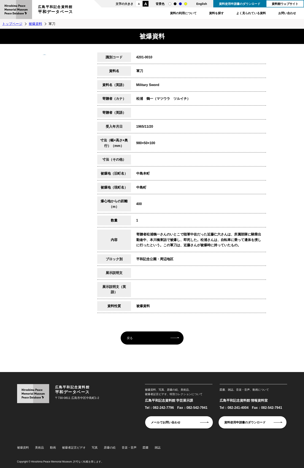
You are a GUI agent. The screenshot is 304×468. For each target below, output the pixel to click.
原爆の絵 (110, 447)
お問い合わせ (287, 13)
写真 (95, 447)
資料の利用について (183, 13)
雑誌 (158, 447)
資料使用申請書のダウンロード (239, 3)
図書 (146, 447)
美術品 (39, 447)
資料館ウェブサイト (285, 3)
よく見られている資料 (251, 13)
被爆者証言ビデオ (74, 447)
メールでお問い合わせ (165, 422)
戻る (130, 338)
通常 (169, 3)
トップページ (12, 24)
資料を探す (216, 13)
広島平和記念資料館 (55, 10)
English (201, 3)
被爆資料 (35, 24)
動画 (53, 447)
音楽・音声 (129, 447)
